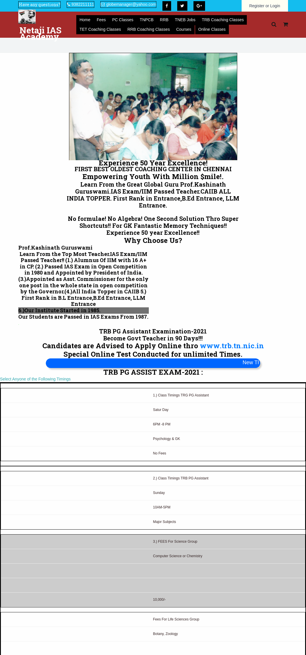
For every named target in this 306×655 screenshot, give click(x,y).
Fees (101, 19)
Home (84, 19)
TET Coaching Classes (100, 29)
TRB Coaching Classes (223, 19)
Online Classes (212, 29)
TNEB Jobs (185, 19)
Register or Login (264, 5)
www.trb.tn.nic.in (232, 345)
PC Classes (122, 19)
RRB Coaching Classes (148, 29)
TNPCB (146, 19)
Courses (183, 29)
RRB (164, 19)
